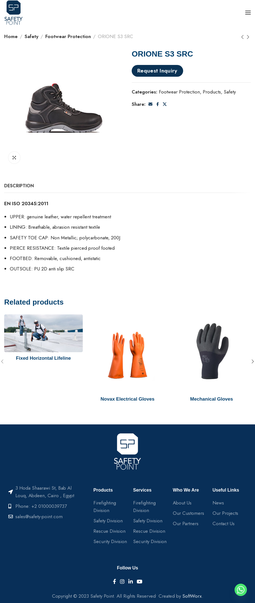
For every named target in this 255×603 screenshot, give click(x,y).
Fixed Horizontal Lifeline (43, 358)
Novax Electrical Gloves (128, 399)
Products (212, 91)
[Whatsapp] (241, 590)
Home (11, 36)
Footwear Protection (68, 36)
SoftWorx (192, 596)
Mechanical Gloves (211, 399)
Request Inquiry (157, 70)
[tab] (19, 186)
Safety (31, 36)
